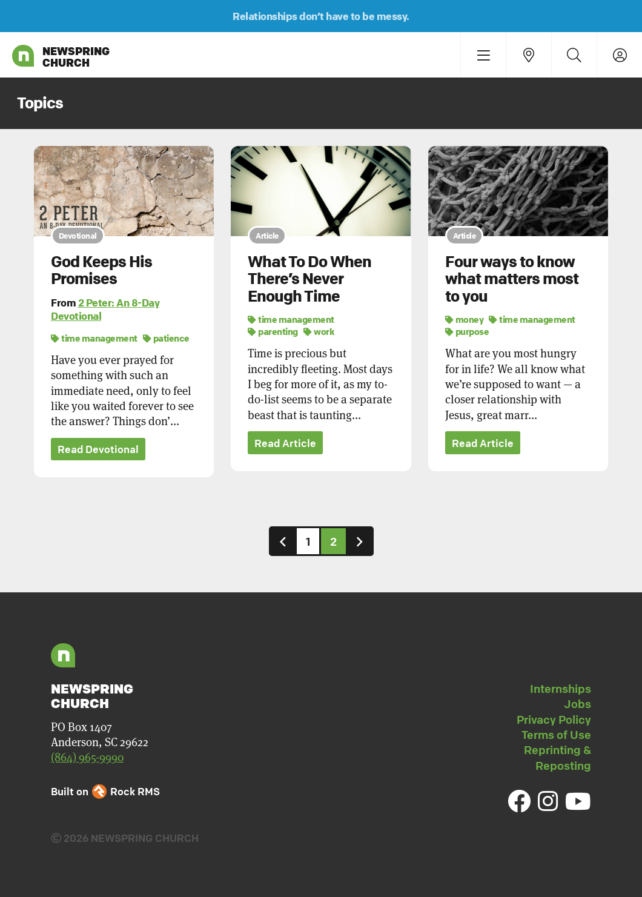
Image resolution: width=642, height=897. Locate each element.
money (464, 319)
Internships (560, 688)
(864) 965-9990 (87, 757)
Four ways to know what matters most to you (511, 279)
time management (94, 338)
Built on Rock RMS (105, 791)
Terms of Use (556, 734)
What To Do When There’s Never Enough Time (309, 279)
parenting (273, 331)
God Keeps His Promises (101, 270)
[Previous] (283, 541)
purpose (467, 331)
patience (166, 338)
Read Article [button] (285, 443)
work (318, 331)
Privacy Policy (554, 719)
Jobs (577, 704)
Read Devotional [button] (98, 449)
